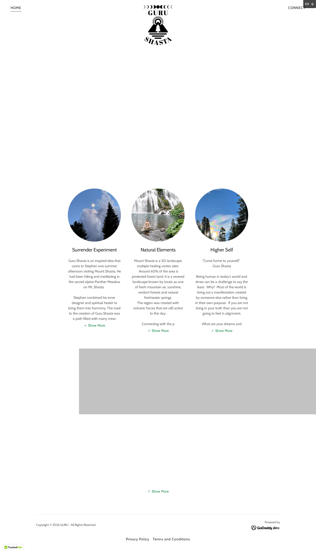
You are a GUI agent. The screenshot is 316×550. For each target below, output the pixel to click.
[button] (94, 325)
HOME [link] (16, 8)
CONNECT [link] (296, 8)
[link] (158, 7)
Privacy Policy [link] (137, 539)
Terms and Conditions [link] (171, 539)
